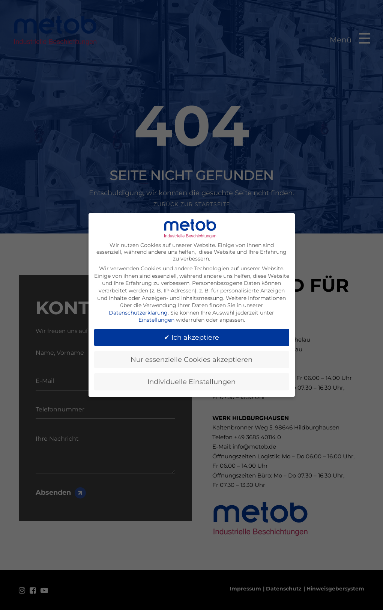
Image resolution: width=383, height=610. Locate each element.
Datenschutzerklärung (138, 309)
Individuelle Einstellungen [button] (191, 379)
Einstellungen (156, 316)
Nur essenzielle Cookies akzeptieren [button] (191, 356)
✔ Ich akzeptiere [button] (191, 334)
